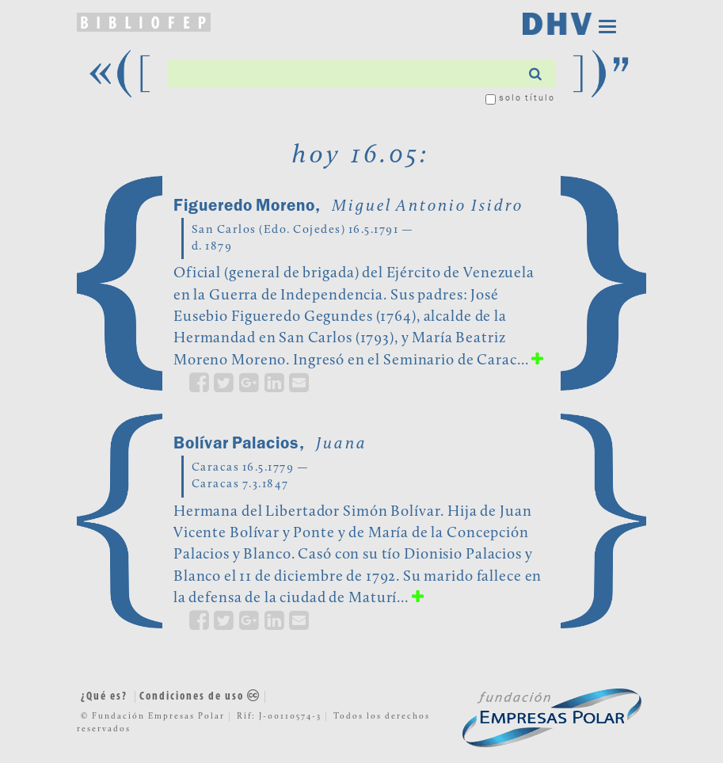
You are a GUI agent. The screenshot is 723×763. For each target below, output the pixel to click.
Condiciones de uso (200, 697)
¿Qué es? (104, 697)
